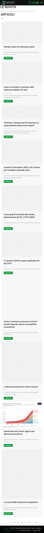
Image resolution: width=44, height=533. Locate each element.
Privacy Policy (7, 530)
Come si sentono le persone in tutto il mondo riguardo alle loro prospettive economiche (20, 324)
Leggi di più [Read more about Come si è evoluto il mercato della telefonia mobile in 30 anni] (8, 101)
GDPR (13, 530)
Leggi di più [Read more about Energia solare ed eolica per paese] (8, 58)
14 (14, 522)
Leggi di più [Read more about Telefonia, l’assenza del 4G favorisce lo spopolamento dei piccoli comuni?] (8, 136)
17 (25, 522)
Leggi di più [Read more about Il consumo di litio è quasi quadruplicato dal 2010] (8, 272)
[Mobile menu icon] (41, 3)
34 (35, 522)
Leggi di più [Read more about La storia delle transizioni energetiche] (8, 513)
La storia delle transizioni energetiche (21, 502)
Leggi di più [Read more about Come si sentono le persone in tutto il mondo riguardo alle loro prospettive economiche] (8, 338)
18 (29, 522)
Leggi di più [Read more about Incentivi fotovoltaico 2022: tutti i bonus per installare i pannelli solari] (8, 181)
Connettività (6, 92)
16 (21, 522)
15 (18, 522)
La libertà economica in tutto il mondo (21, 387)
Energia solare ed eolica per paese (19, 47)
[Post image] (22, 32)
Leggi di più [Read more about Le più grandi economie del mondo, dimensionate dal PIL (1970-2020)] (8, 228)
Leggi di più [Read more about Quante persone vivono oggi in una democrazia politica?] (8, 445)
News (5, 49)
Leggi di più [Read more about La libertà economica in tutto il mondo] (8, 398)
